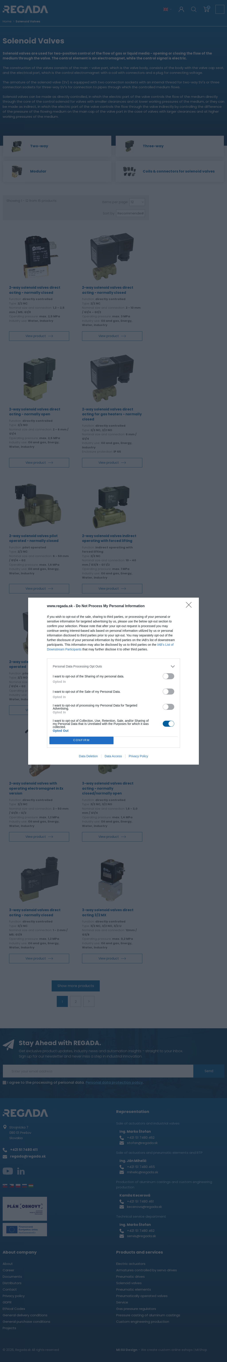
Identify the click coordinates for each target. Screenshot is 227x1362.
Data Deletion (88, 757)
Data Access (113, 757)
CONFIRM (82, 740)
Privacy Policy (138, 757)
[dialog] (113, 681)
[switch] (168, 675)
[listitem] (113, 665)
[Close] (190, 605)
